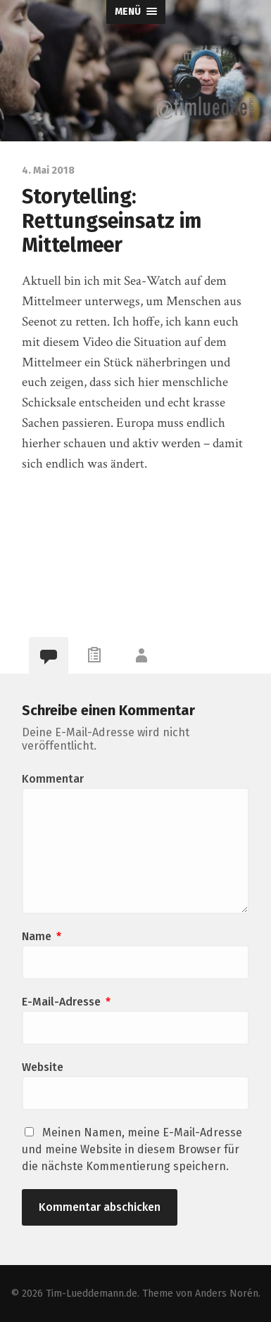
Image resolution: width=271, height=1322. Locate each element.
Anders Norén (226, 1293)
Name (41, 936)
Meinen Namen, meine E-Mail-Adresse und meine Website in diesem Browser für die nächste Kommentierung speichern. (132, 1149)
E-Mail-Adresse (66, 1001)
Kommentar (53, 778)
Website (42, 1067)
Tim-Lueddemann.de (91, 1293)
